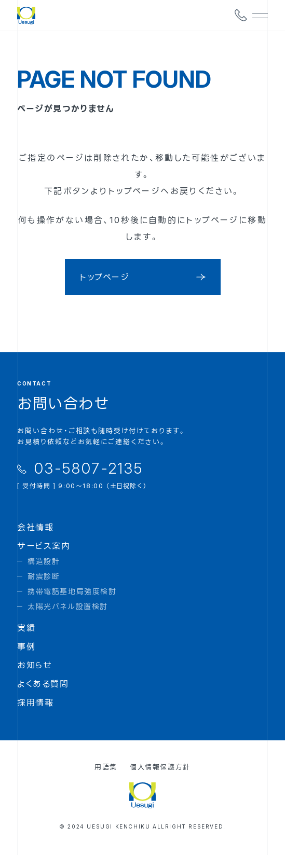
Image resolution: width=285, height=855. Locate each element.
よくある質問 (43, 684)
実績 (26, 628)
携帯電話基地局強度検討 (72, 591)
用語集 (105, 767)
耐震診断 (44, 576)
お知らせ (34, 665)
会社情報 (35, 527)
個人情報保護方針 (160, 767)
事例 (26, 646)
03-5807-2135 (88, 468)
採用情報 (35, 702)
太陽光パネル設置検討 (68, 606)
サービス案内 (44, 546)
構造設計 (44, 561)
